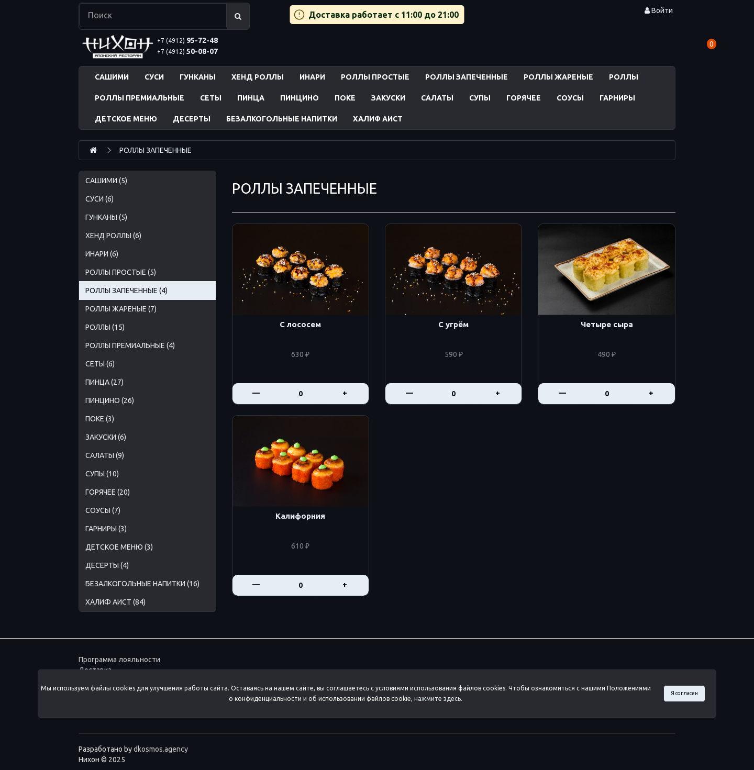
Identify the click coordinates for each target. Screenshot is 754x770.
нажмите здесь (437, 698)
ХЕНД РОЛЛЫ (257, 77)
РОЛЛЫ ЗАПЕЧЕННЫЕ (466, 77)
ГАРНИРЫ (617, 98)
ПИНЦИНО (299, 98)
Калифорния (300, 516)
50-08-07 (187, 51)
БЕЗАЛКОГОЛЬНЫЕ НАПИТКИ (281, 119)
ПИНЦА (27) (104, 382)
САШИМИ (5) (106, 180)
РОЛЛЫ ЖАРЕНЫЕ (558, 77)
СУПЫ (480, 98)
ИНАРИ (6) (101, 254)
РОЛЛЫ (623, 77)
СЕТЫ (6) (100, 364)
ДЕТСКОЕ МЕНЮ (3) (119, 547)
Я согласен (684, 693)
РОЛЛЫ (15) (105, 327)
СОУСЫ (570, 98)
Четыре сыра (607, 324)
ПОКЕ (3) (99, 419)
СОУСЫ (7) (102, 510)
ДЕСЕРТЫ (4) (107, 565)
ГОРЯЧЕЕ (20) (107, 492)
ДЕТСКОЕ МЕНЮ (126, 119)
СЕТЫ (210, 98)
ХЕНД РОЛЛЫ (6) (113, 235)
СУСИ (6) (99, 199)
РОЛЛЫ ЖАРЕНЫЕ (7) (121, 309)
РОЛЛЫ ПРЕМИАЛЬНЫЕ (139, 98)
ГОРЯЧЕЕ (523, 98)
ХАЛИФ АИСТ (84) (115, 602)
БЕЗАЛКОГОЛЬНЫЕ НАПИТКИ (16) (142, 583)
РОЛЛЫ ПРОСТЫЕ (375, 77)
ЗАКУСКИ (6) (105, 437)
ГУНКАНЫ (198, 77)
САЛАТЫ (437, 98)
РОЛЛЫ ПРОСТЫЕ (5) (120, 272)
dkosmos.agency (161, 749)
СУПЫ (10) (102, 474)
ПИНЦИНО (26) (109, 400)
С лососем (300, 324)
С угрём (453, 324)
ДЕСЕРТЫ (191, 119)
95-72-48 (187, 40)
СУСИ (154, 77)
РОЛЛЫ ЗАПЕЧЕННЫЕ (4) (126, 290)
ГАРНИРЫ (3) (106, 529)
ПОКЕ (345, 98)
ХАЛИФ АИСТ (378, 119)
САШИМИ (112, 77)
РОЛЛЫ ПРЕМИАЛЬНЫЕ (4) (130, 345)
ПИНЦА (250, 98)
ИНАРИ (312, 77)
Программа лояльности (119, 659)
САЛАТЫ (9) (104, 455)
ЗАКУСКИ (388, 98)
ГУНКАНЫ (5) (106, 217)
